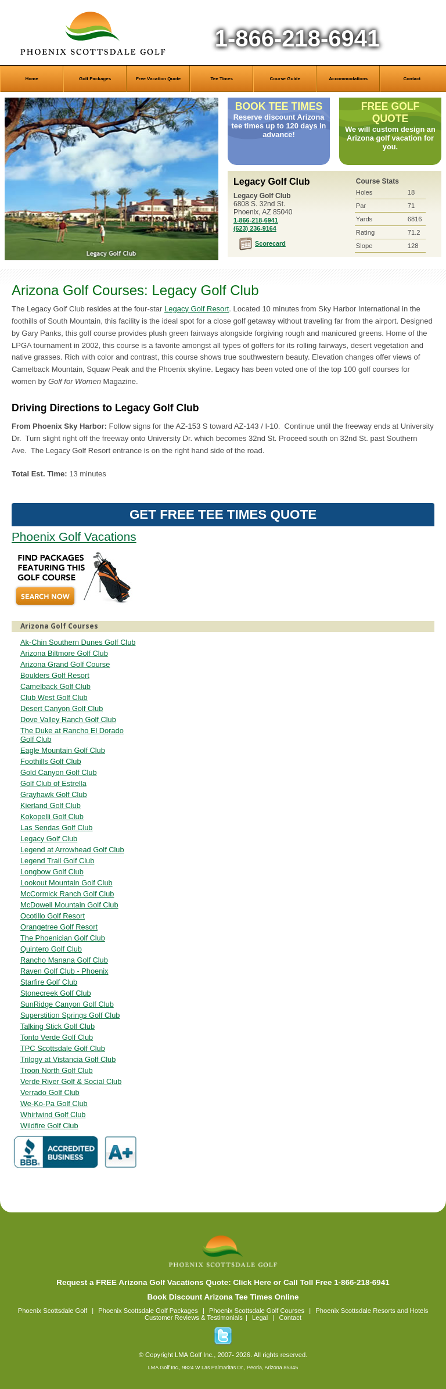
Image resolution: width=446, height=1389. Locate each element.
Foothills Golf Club (50, 761)
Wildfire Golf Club (49, 1125)
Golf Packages (95, 78)
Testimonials (225, 1317)
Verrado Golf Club (50, 1092)
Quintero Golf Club (51, 949)
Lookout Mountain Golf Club (66, 882)
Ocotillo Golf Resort (52, 915)
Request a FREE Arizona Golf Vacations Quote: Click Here (163, 1282)
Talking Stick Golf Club (57, 1026)
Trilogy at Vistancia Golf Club (68, 1059)
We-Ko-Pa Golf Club (54, 1103)
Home (31, 78)
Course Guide (284, 78)
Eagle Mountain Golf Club (62, 750)
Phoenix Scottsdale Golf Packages (148, 1310)
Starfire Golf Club (48, 982)
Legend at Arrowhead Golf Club (72, 849)
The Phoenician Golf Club (62, 938)
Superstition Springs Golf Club (70, 1015)
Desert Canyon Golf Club (61, 708)
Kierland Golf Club (50, 805)
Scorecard (270, 243)
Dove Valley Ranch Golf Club (68, 719)
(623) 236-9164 (254, 228)
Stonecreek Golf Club (55, 993)
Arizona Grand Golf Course (65, 664)
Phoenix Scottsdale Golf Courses (256, 1310)
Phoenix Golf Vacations (74, 536)
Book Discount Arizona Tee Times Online (222, 1297)
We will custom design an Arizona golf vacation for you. (390, 138)
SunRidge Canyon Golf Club (67, 1004)
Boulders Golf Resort (54, 675)
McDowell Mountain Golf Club (69, 904)
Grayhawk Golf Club (53, 794)
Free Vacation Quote (158, 78)
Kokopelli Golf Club (52, 816)
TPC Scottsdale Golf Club (62, 1048)
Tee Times (221, 78)
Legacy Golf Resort (196, 308)
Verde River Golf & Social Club (70, 1081)
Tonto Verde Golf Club (56, 1037)
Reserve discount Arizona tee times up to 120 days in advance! (279, 126)
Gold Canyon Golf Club (58, 772)
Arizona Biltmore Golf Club (64, 653)
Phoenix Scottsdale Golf (52, 1310)
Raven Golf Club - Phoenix (64, 971)
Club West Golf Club (54, 697)
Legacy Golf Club (111, 179)
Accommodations (348, 78)
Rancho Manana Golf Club (64, 960)
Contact (411, 78)
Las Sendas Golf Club (56, 827)
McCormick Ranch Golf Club (67, 893)
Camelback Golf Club (55, 686)
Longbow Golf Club (52, 871)
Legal (260, 1317)
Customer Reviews (172, 1317)
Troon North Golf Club (56, 1070)
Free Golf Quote (390, 112)
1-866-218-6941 (297, 38)
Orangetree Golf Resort (59, 927)
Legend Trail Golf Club (57, 860)
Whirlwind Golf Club (52, 1114)
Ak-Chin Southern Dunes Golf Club (77, 642)
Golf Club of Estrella (53, 783)
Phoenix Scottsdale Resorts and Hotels (371, 1310)
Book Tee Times (279, 106)
